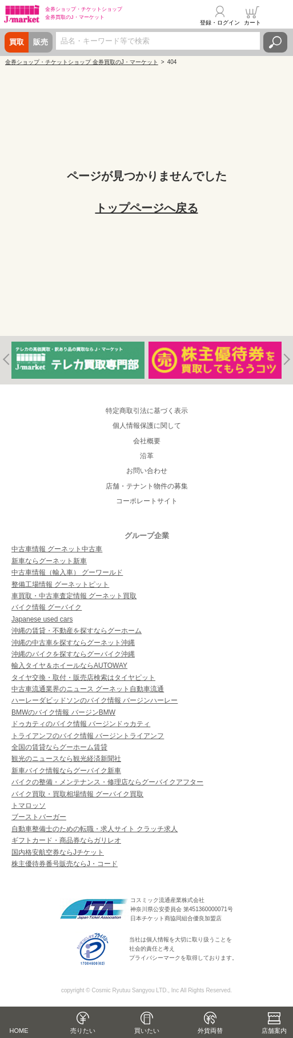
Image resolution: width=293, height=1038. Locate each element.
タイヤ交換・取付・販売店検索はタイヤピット (83, 678)
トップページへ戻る (146, 208)
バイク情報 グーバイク (46, 607)
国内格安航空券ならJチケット (57, 852)
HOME (19, 1030)
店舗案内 (274, 1030)
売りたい (82, 1030)
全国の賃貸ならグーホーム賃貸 (59, 747)
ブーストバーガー (38, 817)
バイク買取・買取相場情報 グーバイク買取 (77, 794)
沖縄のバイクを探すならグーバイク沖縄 (73, 654)
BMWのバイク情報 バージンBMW (63, 712)
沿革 (147, 456)
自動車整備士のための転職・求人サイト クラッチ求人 (94, 829)
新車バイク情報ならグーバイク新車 (66, 771)
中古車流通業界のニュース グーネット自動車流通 (87, 689)
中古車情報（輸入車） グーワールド (67, 572)
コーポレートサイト (147, 501)
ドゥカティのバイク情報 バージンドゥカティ (80, 724)
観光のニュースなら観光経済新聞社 (66, 759)
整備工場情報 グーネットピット (60, 584)
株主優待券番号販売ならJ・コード (64, 864)
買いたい (146, 1030)
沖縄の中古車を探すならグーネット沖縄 (73, 643)
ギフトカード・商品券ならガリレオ (66, 840)
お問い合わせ (146, 471)
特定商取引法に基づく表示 (147, 411)
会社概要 (146, 441)
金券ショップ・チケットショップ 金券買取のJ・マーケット (81, 62)
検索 (275, 42)
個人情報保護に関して (147, 426)
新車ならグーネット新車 (49, 561)
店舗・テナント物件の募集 (147, 486)
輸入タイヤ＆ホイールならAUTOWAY (69, 666)
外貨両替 (210, 1030)
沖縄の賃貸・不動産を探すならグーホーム (76, 631)
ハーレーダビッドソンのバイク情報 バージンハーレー (94, 700)
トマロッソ (28, 805)
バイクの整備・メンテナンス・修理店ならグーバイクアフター (107, 782)
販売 (40, 42)
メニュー (277, 15)
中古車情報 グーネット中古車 (56, 549)
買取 (16, 42)
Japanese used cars (42, 619)
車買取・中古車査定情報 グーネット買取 (74, 596)
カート (252, 22)
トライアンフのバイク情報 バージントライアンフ (87, 736)
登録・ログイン (220, 22)
